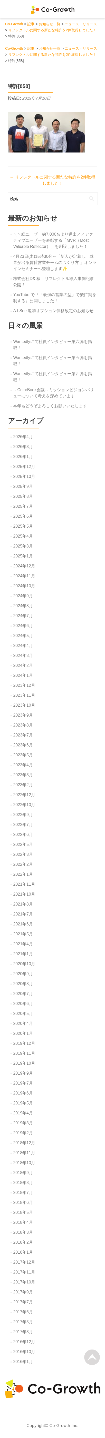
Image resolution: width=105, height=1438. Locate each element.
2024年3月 (23, 655)
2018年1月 (23, 1252)
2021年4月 (23, 944)
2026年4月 (23, 437)
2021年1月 (23, 954)
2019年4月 (23, 1113)
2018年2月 (23, 1242)
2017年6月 (23, 1312)
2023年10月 (24, 705)
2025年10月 (24, 476)
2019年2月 (23, 1133)
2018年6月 (23, 1202)
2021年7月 (23, 914)
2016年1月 (23, 1361)
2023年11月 (24, 695)
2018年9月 (23, 1172)
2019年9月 (23, 1073)
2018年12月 (24, 1143)
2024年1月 (23, 675)
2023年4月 (23, 765)
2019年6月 (23, 1093)
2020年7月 (23, 993)
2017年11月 (24, 1272)
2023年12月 (24, 685)
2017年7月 (23, 1302)
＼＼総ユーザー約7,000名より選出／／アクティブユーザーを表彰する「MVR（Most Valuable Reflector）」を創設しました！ (53, 240)
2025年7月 (23, 506)
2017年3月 (23, 1332)
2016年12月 (24, 1342)
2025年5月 (23, 526)
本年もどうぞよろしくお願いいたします (50, 406)
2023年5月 (23, 755)
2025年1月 (23, 556)
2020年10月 (24, 964)
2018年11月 (24, 1153)
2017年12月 (24, 1262)
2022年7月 (23, 824)
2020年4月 (23, 1023)
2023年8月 (23, 725)
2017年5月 (23, 1322)
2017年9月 (23, 1292)
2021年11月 (24, 884)
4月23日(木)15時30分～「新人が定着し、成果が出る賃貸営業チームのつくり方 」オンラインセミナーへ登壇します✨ (54, 262)
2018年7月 (23, 1192)
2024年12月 (24, 566)
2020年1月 (23, 1033)
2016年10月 (24, 1352)
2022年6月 (23, 834)
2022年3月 (23, 854)
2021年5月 (23, 934)
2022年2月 (23, 864)
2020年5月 (23, 1013)
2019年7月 (23, 1083)
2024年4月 (23, 645)
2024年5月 (23, 635)
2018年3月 (23, 1232)
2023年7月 (23, 735)
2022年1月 (23, 874)
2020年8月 (23, 984)
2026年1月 (23, 456)
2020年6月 (23, 1003)
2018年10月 (24, 1163)
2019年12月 (24, 1043)
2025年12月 (24, 466)
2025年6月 (23, 516)
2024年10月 (24, 586)
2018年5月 (23, 1212)
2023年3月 (23, 775)
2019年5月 (23, 1103)
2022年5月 (23, 844)
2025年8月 (23, 496)
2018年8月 (23, 1182)
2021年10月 (24, 894)
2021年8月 (23, 904)
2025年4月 (23, 536)
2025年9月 (23, 486)
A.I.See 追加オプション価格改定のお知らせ (53, 311)
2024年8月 (23, 606)
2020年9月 (23, 974)
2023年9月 (23, 715)
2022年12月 (24, 795)
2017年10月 (24, 1282)
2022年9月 (23, 814)
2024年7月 (23, 616)
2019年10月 (24, 1063)
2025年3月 (23, 546)
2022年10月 (24, 805)
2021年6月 (23, 924)
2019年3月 (23, 1123)
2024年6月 (23, 625)
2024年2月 (23, 665)
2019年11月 (24, 1053)
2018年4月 (23, 1222)
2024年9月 (23, 596)
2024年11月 (24, 576)
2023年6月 (23, 745)
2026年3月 (23, 446)
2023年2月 (23, 785)
